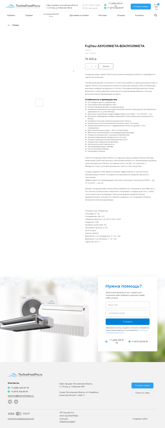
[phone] (128, 313)
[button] (141, 6)
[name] (128, 305)
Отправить (128, 322)
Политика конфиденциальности (21, 419)
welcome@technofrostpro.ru (21, 396)
